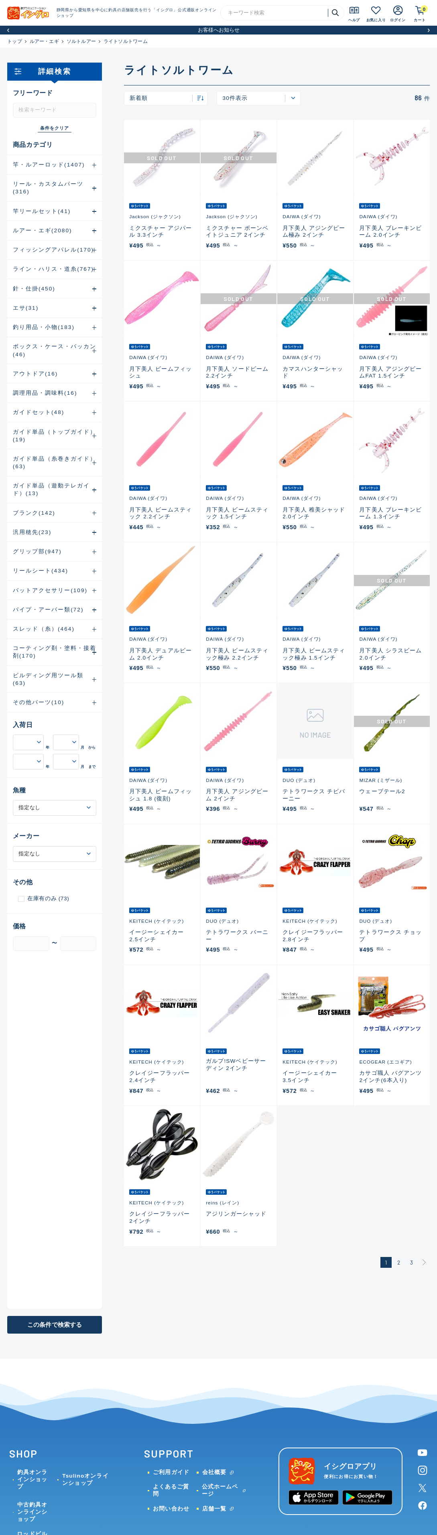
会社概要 (214, 1472)
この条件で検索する (54, 1325)
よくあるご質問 (171, 1490)
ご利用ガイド (171, 1472)
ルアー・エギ (44, 41)
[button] (8, 30)
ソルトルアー (81, 41)
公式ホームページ (220, 1490)
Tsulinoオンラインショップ (85, 1479)
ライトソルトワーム (126, 41)
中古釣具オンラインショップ (32, 1512)
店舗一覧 (214, 1509)
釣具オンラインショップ (32, 1479)
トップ (14, 41)
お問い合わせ (171, 1509)
